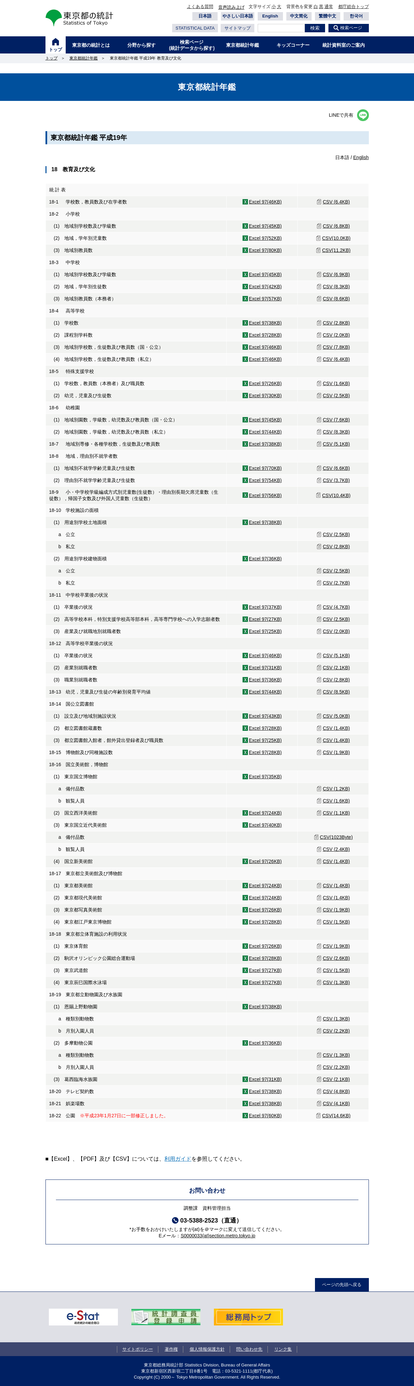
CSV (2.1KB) (336, 667)
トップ (55, 49)
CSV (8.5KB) (336, 692)
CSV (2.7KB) (336, 583)
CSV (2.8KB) (336, 323)
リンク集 (283, 1349)
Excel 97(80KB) (265, 250)
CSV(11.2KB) (336, 250)
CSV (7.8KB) (336, 347)
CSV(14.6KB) (336, 1115)
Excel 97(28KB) (265, 335)
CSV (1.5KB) (336, 922)
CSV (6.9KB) (336, 274)
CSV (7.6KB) (336, 419)
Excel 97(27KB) (265, 619)
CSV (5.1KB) (336, 444)
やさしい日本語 (237, 15)
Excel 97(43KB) (265, 716)
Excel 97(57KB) (265, 298)
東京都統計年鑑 (242, 45)
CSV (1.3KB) (336, 982)
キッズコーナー (293, 45)
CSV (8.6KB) (336, 298)
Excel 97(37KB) (265, 607)
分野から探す (141, 45)
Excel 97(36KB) (265, 558)
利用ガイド (177, 1159)
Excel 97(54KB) (265, 480)
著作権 (171, 1349)
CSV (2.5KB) (336, 395)
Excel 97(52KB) (265, 238)
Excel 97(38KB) (265, 323)
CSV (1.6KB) (336, 383)
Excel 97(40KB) (265, 825)
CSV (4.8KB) (336, 1091)
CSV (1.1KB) (336, 813)
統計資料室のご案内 (343, 45)
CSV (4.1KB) (336, 1103)
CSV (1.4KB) (336, 728)
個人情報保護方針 (207, 1349)
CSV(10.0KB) (336, 238)
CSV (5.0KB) (336, 716)
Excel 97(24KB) (265, 813)
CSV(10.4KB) (336, 495)
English (270, 15)
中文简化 (299, 15)
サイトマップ (237, 28)
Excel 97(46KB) (265, 201)
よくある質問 (200, 6)
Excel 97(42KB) (265, 286)
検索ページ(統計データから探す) (192, 45)
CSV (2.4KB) (336, 849)
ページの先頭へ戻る (341, 1284)
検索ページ (351, 27)
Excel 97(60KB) (265, 1115)
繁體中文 (327, 15)
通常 (328, 6)
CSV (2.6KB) (336, 958)
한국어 (356, 15)
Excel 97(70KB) (265, 468)
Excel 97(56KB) (265, 495)
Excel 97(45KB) (265, 226)
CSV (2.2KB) (336, 1031)
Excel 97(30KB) (265, 395)
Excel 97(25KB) (265, 631)
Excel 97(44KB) (265, 432)
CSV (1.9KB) (336, 752)
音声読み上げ (231, 7)
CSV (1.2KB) (336, 788)
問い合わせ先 (249, 1349)
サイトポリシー (137, 1349)
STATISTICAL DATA (195, 28)
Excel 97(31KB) (265, 667)
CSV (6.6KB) (336, 468)
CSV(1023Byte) (336, 837)
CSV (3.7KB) (336, 480)
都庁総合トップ (353, 6)
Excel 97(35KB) (265, 776)
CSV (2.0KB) (336, 335)
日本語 (205, 15)
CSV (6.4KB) (336, 201)
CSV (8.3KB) (336, 286)
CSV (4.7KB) (336, 607)
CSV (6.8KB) (336, 226)
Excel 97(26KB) (265, 383)
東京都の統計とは (91, 45)
